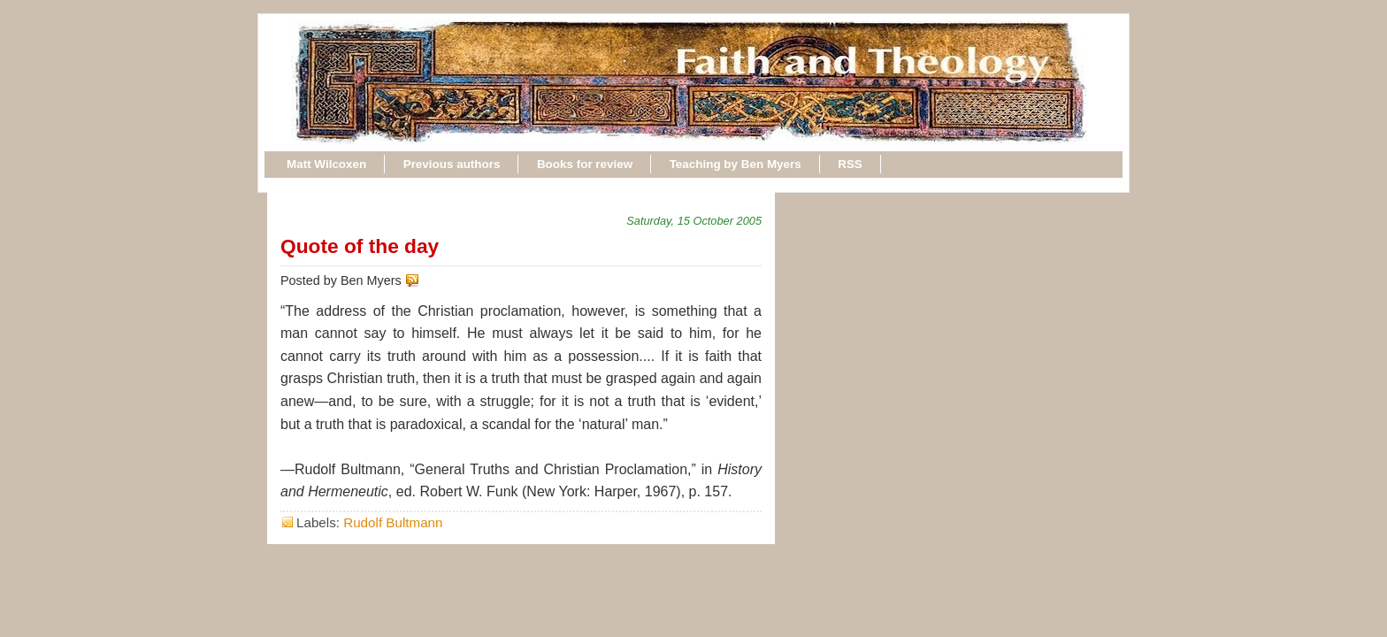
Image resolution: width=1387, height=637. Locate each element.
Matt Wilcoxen (326, 164)
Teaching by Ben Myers (735, 164)
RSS (850, 164)
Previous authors (452, 164)
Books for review (584, 164)
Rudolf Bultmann (392, 522)
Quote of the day (359, 245)
